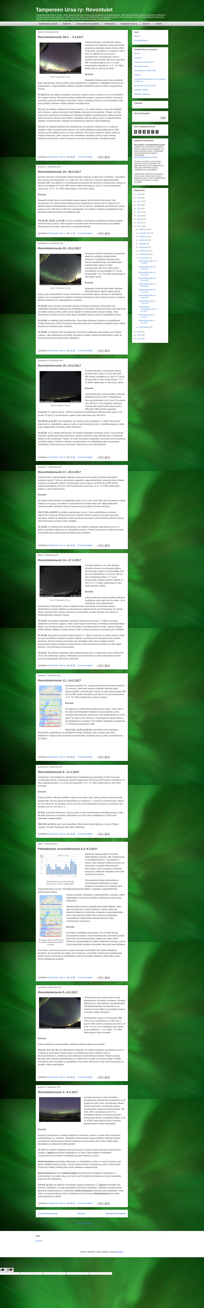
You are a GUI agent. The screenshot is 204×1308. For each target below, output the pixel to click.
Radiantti (67, 24)
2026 (139, 194)
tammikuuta (144, 327)
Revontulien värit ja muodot (145, 86)
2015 (139, 335)
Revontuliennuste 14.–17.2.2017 (59, 560)
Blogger (119, 1252)
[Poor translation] (9, 1270)
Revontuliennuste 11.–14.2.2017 (59, 680)
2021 (139, 212)
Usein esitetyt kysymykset (87, 24)
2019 (139, 219)
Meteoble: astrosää (142, 94)
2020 (139, 216)
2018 (139, 223)
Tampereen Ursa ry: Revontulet (74, 9)
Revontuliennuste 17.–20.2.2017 (59, 472)
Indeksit (137, 75)
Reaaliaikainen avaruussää (145, 71)
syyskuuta (143, 240)
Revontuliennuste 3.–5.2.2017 (58, 1092)
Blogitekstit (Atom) (84, 1223)
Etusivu (146, 24)
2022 (139, 208)
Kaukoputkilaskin (141, 40)
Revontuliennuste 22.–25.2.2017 (59, 248)
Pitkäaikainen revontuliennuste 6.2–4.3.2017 (68, 848)
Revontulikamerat (141, 66)
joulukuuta (143, 229)
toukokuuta (143, 247)
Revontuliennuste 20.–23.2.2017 (59, 365)
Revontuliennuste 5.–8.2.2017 (58, 992)
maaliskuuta (144, 254)
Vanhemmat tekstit (115, 1213)
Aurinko (158, 24)
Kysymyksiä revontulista (144, 62)
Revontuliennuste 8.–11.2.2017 (58, 772)
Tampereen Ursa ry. (129, 24)
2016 (139, 332)
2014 (139, 339)
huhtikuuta (143, 251)
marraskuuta (144, 233)
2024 (139, 201)
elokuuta (142, 244)
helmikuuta (143, 258)
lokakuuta (143, 236)
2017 (139, 226)
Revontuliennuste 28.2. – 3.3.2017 (60, 37)
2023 (139, 205)
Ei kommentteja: (85, 157)
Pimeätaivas (110, 24)
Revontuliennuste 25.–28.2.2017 (59, 171)
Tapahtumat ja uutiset (48, 24)
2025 (139, 198)
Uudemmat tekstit (47, 1213)
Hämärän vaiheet (141, 90)
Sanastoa (138, 58)
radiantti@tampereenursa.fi (146, 157)
